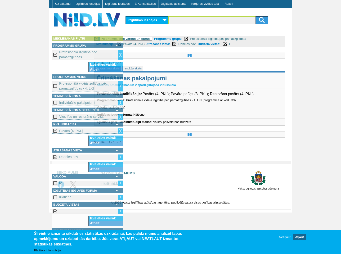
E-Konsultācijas (145, 3)
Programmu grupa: (201, 39)
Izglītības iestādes (117, 3)
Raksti (228, 3)
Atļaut (299, 237)
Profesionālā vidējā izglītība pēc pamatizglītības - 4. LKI (83, 86)
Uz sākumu (63, 3)
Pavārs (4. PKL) (71, 131)
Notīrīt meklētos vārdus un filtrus (158, 39)
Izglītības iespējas (88, 3)
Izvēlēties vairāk (103, 64)
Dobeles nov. (69, 157)
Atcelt (94, 69)
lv (60, 183)
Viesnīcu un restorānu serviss (81, 116)
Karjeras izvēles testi (205, 3)
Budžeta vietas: (242, 44)
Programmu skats (140, 68)
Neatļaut (284, 237)
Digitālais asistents (173, 3)
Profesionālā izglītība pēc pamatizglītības (78, 54)
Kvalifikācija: (138, 44)
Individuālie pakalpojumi (77, 102)
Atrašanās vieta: (191, 44)
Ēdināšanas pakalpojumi (165, 78)
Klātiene (65, 197)
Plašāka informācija (47, 250)
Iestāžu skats (166, 68)
